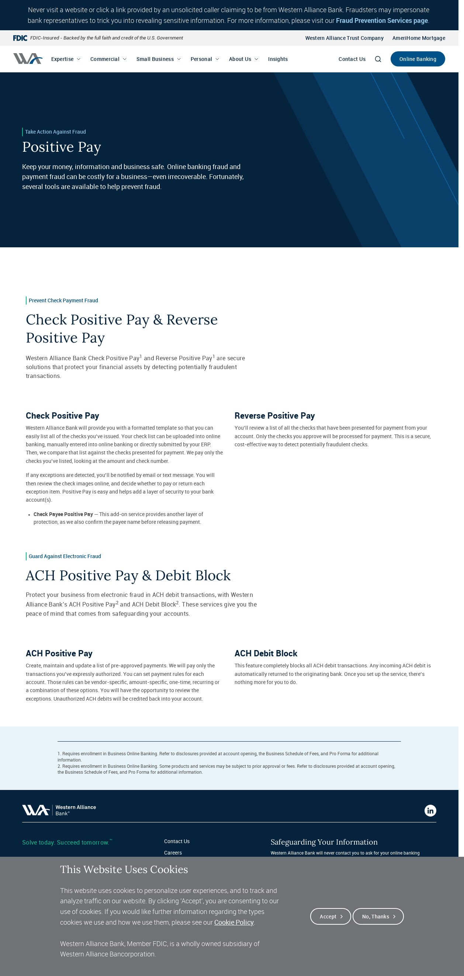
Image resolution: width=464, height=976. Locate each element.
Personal (201, 58)
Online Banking (417, 58)
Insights (278, 58)
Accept (328, 922)
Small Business (155, 58)
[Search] (378, 59)
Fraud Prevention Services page (382, 20)
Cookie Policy (234, 928)
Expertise (62, 58)
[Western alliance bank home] (27, 58)
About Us (240, 58)
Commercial (105, 58)
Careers (173, 852)
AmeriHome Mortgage (418, 37)
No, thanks (375, 922)
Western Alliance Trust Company (344, 37)
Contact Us (352, 58)
